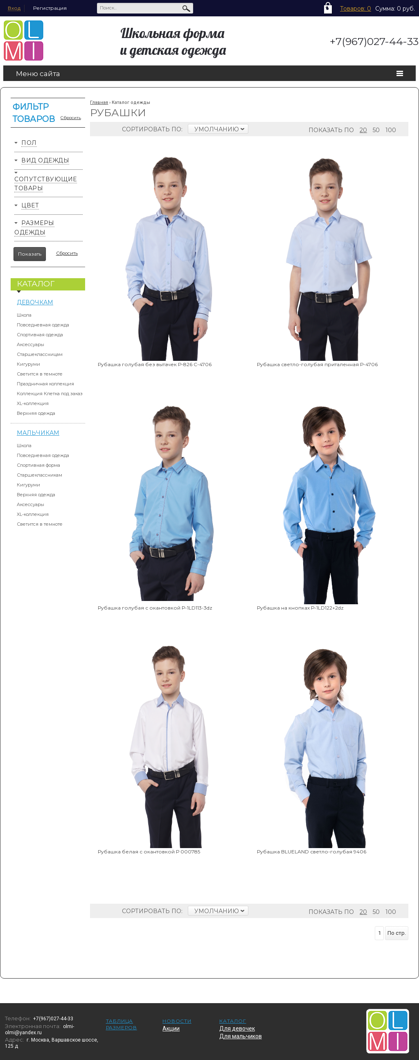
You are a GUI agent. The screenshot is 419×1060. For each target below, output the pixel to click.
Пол (29, 142)
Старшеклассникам (39, 475)
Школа (24, 315)
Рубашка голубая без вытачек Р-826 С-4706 (155, 364)
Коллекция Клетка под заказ (50, 393)
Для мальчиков (240, 1036)
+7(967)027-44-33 (374, 41)
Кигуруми (28, 364)
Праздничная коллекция (45, 384)
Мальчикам (38, 433)
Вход (14, 8)
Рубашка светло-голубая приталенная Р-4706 (317, 364)
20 (363, 130)
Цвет (30, 205)
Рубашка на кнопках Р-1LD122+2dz (300, 608)
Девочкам (35, 302)
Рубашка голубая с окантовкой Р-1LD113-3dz (155, 608)
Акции (171, 1028)
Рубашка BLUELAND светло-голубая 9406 (311, 851)
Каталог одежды (131, 102)
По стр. (396, 933)
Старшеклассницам (40, 354)
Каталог (232, 1021)
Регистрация (50, 8)
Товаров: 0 (355, 8)
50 (376, 130)
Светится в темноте (40, 374)
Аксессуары (30, 344)
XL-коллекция (33, 403)
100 (390, 130)
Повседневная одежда (43, 325)
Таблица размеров (121, 1024)
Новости (176, 1021)
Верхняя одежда (36, 413)
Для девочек (237, 1028)
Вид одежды (45, 160)
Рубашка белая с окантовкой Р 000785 (149, 851)
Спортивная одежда (40, 335)
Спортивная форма (38, 465)
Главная (99, 102)
